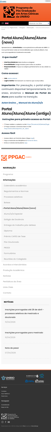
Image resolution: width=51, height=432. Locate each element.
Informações (30, 27)
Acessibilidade (5, 405)
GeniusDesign (34, 426)
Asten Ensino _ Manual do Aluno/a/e (22, 102)
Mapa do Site (4, 407)
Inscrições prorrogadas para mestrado (24, 332)
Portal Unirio (4, 396)
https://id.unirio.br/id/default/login (38, 124)
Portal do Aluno (32, 140)
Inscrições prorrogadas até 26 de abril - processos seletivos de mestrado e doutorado (24, 313)
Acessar (48, 1)
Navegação (9, 167)
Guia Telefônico (5, 393)
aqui (32, 138)
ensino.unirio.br (12, 78)
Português (22, 27)
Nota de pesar (12, 348)
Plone (24, 426)
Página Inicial (13, 27)
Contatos (3, 391)
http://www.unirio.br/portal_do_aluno (16, 128)
